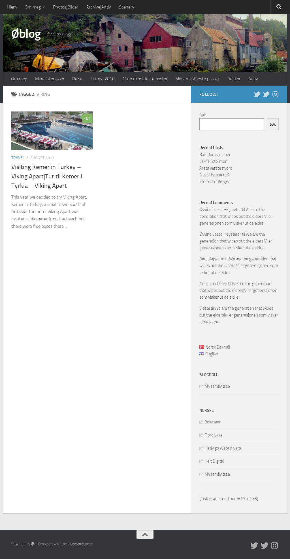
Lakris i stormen (213, 161)
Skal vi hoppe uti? (214, 175)
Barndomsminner (215, 154)
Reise (77, 78)
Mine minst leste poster (145, 78)
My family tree (217, 386)
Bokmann (212, 422)
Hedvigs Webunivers (222, 448)
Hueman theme (80, 544)
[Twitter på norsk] (266, 94)
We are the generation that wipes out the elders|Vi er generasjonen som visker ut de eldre (235, 216)
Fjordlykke (213, 435)
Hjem (12, 7)
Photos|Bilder (65, 7)
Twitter (233, 78)
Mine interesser (49, 78)
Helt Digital (214, 461)
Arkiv (253, 78)
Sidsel (204, 308)
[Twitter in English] (257, 94)
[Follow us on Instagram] (275, 94)
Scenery (126, 7)
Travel (18, 157)
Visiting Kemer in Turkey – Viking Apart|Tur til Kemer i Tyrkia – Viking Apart (46, 176)
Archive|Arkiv (98, 7)
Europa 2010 (102, 78)
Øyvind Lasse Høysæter (220, 209)
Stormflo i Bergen (215, 181)
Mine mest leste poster (197, 78)
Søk (202, 114)
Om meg (33, 7)
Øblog (26, 34)
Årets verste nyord (215, 168)
